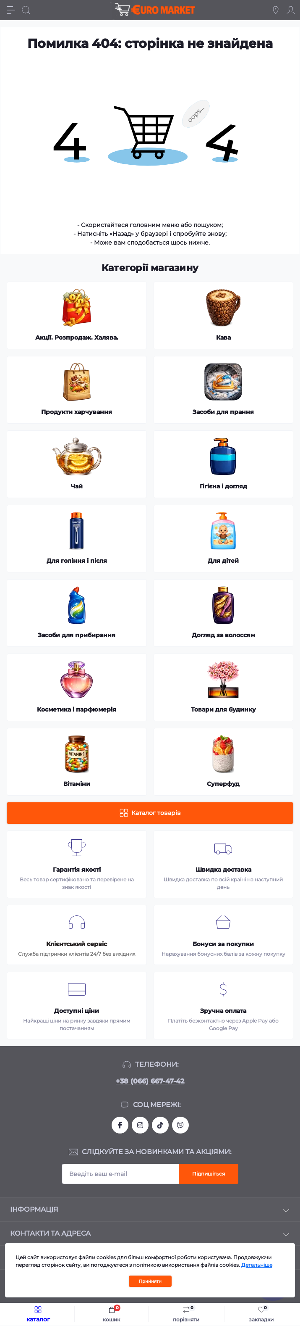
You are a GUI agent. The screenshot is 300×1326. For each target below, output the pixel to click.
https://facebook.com (120, 1125)
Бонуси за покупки (223, 944)
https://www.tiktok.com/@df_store (160, 1125)
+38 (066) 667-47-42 (150, 1081)
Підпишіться (208, 1173)
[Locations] (275, 10)
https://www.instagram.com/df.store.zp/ (140, 1125)
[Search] (26, 10)
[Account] (291, 10)
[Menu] (11, 10)
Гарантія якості (77, 869)
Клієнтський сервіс (76, 944)
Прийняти (150, 1281)
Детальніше (256, 1265)
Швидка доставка (223, 869)
